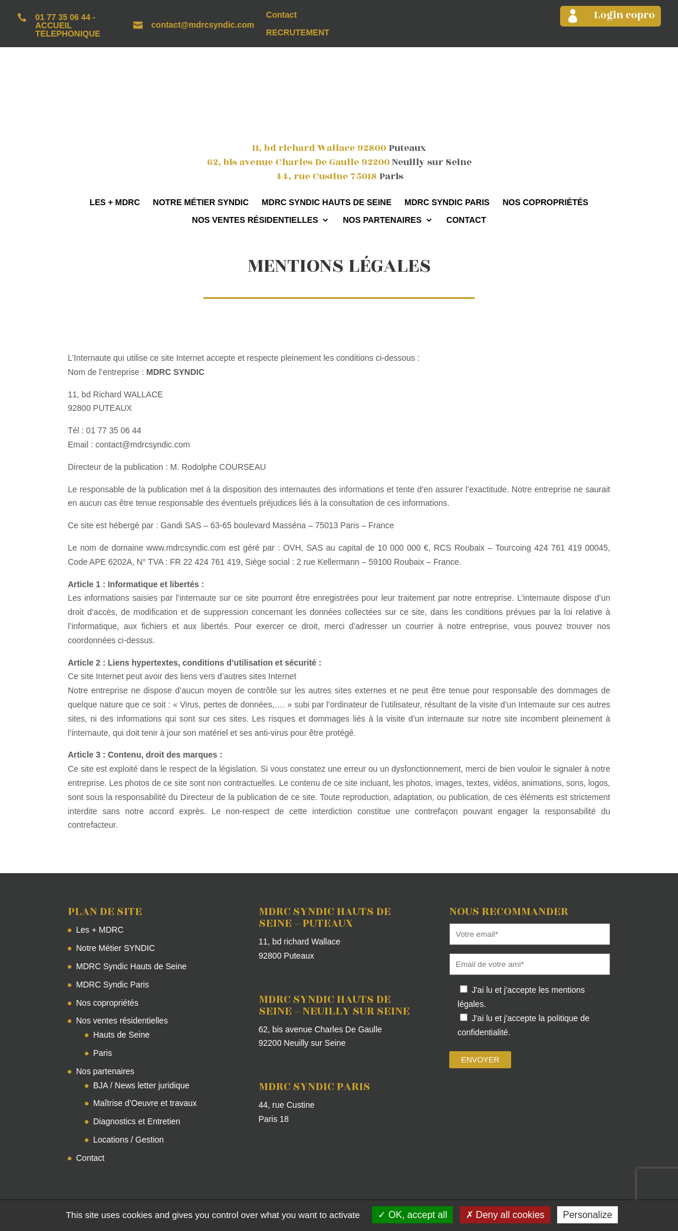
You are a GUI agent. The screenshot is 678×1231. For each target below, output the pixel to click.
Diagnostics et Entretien (136, 1121)
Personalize (588, 1215)
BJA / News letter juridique (141, 1085)
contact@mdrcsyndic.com (203, 24)
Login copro (624, 15)
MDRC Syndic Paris (446, 202)
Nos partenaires (382, 220)
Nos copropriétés (545, 202)
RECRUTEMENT (297, 32)
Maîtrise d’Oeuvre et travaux (145, 1103)
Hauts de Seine (121, 1034)
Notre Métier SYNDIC (201, 202)
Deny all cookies (505, 1215)
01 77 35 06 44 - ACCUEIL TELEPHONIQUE (67, 25)
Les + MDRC (115, 202)
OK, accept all (412, 1215)
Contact (281, 15)
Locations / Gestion (128, 1139)
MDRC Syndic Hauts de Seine (326, 202)
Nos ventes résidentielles (255, 220)
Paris (102, 1053)
